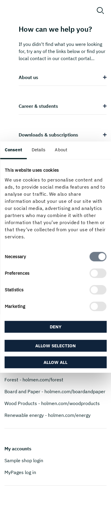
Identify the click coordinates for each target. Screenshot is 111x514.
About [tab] (61, 149)
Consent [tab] (13, 149)
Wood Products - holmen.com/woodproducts (52, 403)
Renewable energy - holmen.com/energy (47, 415)
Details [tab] (39, 149)
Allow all (55, 362)
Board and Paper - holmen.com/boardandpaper (54, 391)
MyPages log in (20, 472)
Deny (56, 327)
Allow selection (55, 345)
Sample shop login (23, 460)
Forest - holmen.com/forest (33, 380)
